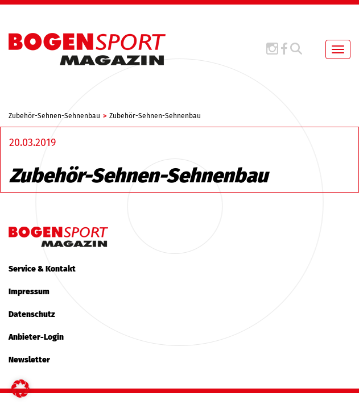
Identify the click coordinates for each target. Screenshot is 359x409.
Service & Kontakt (42, 269)
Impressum (29, 292)
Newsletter (29, 360)
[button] (20, 388)
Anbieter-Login (36, 337)
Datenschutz (32, 314)
